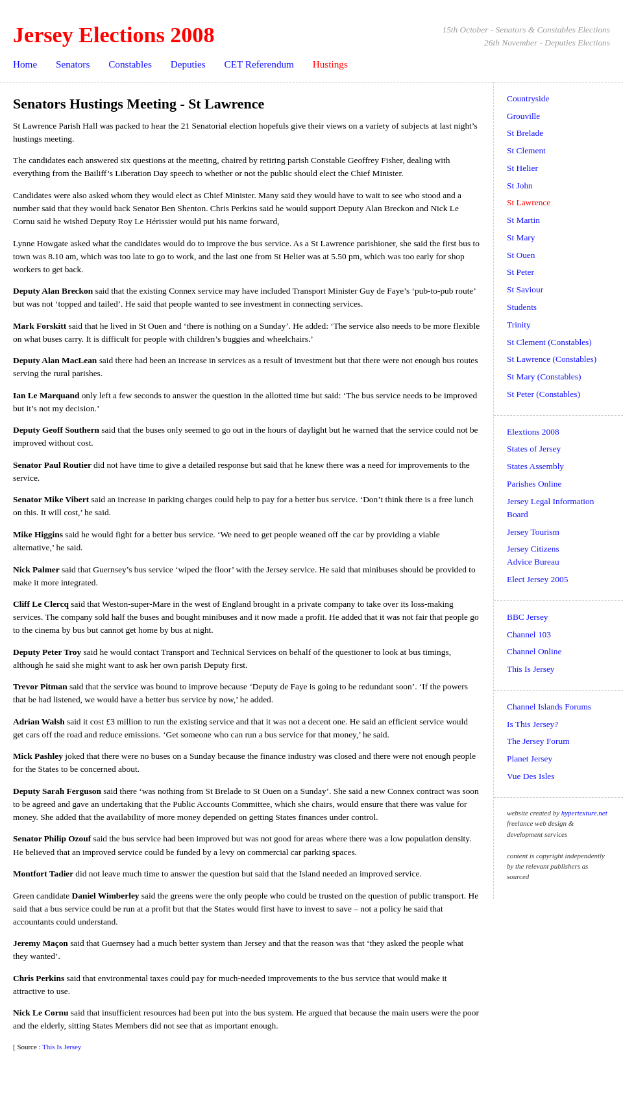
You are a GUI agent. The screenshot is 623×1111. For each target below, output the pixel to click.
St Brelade (525, 133)
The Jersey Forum (538, 741)
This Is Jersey (61, 1047)
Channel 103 (529, 634)
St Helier (522, 168)
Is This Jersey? (532, 724)
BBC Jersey (527, 617)
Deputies (188, 64)
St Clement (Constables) (549, 342)
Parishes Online (534, 484)
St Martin (523, 220)
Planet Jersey (529, 758)
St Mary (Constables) (544, 376)
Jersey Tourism (533, 532)
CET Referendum (259, 64)
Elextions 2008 (533, 432)
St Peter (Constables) (543, 394)
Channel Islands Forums (549, 706)
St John (520, 185)
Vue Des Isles (530, 776)
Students (522, 307)
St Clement (526, 150)
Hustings (330, 64)
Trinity (519, 324)
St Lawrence (528, 202)
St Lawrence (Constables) (551, 359)
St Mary (521, 237)
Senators (73, 64)
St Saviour (525, 289)
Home (25, 64)
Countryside (528, 98)
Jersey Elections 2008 (113, 35)
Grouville (523, 116)
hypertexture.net (584, 813)
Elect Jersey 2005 (537, 579)
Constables (130, 64)
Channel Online (534, 651)
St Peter (520, 272)
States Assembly (535, 466)
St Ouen (521, 255)
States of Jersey (534, 448)
